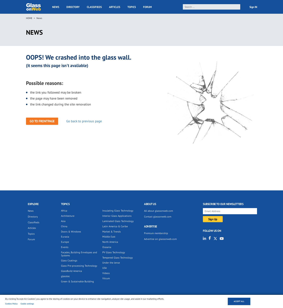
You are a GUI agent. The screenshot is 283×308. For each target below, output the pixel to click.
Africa (64, 210)
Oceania (106, 247)
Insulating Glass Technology (117, 210)
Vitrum (106, 278)
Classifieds (94, 7)
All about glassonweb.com (158, 210)
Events (64, 247)
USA (104, 268)
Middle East (108, 236)
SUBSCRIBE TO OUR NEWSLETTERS (223, 204)
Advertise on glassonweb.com (160, 239)
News (55, 7)
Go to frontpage (42, 121)
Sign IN (253, 7)
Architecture (67, 215)
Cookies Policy (11, 303)
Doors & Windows (71, 231)
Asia (63, 221)
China (64, 226)
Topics (131, 7)
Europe (65, 242)
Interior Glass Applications (117, 215)
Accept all (239, 301)
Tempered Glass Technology (117, 257)
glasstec (65, 276)
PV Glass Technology (113, 252)
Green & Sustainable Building (77, 281)
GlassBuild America (71, 271)
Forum (147, 7)
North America (110, 242)
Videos (106, 273)
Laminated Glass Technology (118, 221)
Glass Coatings (69, 260)
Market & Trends (111, 231)
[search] (211, 7)
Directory (73, 7)
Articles (114, 7)
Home (29, 18)
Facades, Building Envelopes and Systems (79, 254)
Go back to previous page (84, 121)
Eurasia (65, 236)
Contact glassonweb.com (157, 216)
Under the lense (111, 262)
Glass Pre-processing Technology (79, 265)
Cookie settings (27, 303)
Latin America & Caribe (115, 226)
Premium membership (156, 233)
